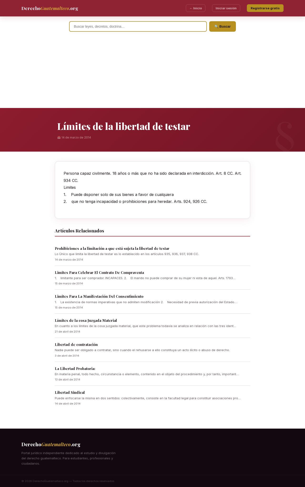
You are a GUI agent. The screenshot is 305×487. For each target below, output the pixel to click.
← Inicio (195, 8)
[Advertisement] (152, 72)
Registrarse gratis (265, 8)
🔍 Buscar (222, 26)
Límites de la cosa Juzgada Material (86, 320)
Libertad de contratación (76, 344)
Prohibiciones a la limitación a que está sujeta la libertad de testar (112, 248)
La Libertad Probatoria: (75, 368)
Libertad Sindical (70, 392)
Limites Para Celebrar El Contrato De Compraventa (99, 272)
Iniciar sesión (226, 8)
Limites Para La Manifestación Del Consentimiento (99, 296)
